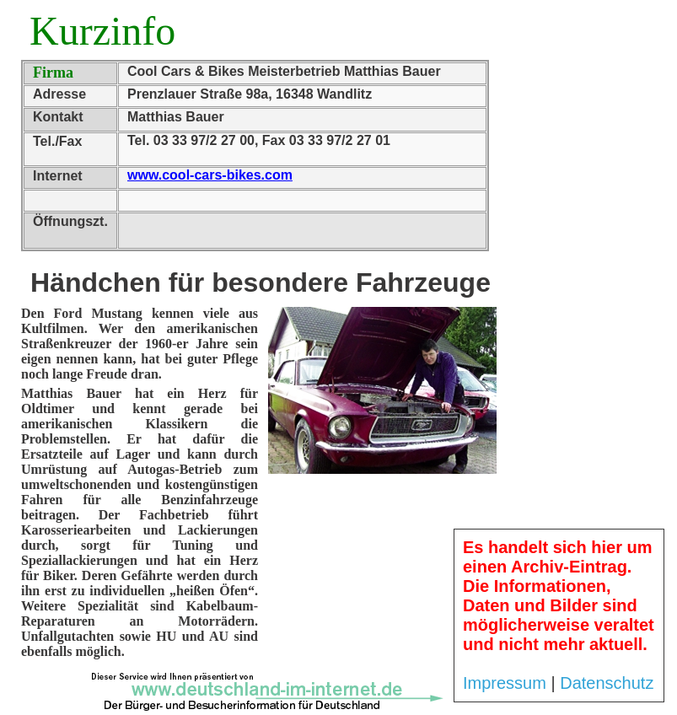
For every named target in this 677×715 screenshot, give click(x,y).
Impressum (504, 683)
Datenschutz (606, 683)
